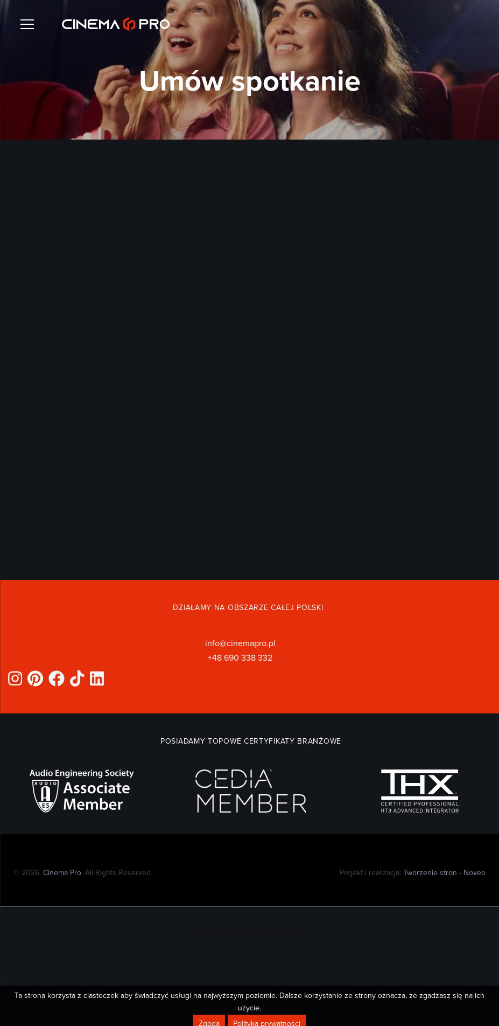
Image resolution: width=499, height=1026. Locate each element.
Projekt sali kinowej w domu (185, 963)
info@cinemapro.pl (240, 643)
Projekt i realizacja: (413, 872)
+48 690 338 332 (240, 657)
